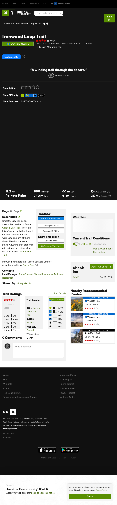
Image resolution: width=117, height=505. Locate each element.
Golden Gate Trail (11, 227)
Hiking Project (67, 383)
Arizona (30, 322)
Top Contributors (12, 392)
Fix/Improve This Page (51, 246)
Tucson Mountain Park (50, 46)
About (6, 375)
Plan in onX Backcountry (51, 218)
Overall (30, 330)
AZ (46, 43)
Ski (45, 4)
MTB (14, 4)
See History (99, 252)
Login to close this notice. (43, 493)
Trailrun (34, 4)
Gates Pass (28, 265)
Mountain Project (68, 375)
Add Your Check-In (101, 266)
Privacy (73, 458)
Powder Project (67, 392)
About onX (8, 433)
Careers (7, 437)
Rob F (76, 277)
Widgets (7, 383)
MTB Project (66, 379)
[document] (90, 492)
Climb (5, 4)
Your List (37, 101)
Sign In (109, 18)
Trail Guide (8, 23)
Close (90, 496)
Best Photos (22, 23)
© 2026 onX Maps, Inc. (50, 458)
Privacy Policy (101, 490)
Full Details (60, 293)
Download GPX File (51, 231)
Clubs (6, 388)
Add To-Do (26, 101)
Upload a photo (51, 240)
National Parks (67, 397)
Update (103, 248)
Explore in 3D (11, 57)
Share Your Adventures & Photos (20, 397)
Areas (39, 43)
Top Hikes (36, 23)
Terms (64, 458)
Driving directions (51, 225)
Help (5, 379)
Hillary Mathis (62, 75)
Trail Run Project (68, 388)
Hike (23, 4)
